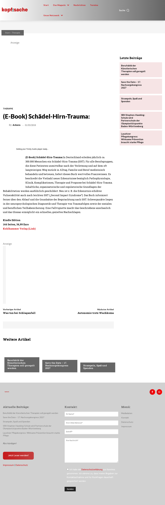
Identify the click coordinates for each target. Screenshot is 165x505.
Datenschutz (22, 464)
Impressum (8, 464)
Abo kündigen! (10, 442)
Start (7, 32)
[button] (124, 10)
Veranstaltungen (54, 357)
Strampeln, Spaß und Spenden (95, 367)
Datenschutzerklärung (91, 469)
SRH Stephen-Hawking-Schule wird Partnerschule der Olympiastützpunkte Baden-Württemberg (25, 426)
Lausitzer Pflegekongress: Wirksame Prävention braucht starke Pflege (133, 134)
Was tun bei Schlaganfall (19, 313)
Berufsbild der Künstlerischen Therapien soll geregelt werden (21, 364)
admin (16, 125)
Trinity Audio (31, 149)
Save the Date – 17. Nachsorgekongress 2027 (56, 365)
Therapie (16, 32)
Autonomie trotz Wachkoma (96, 313)
